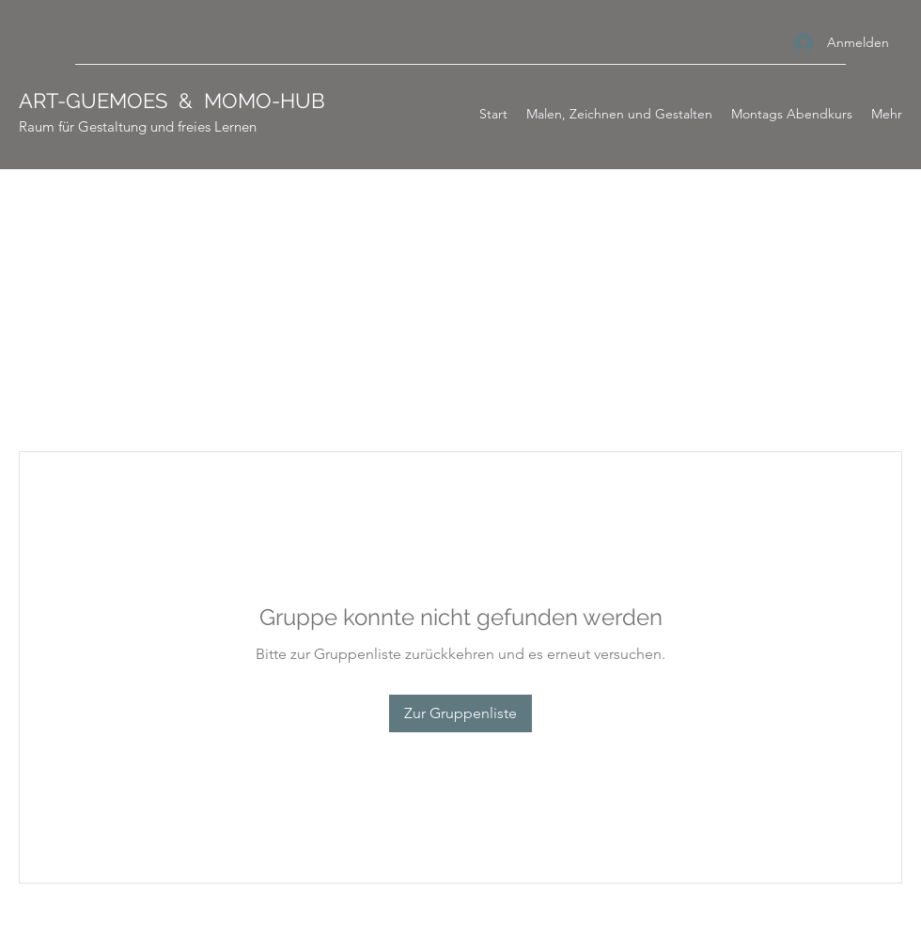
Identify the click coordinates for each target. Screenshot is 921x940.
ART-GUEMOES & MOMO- (149, 100)
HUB (302, 100)
